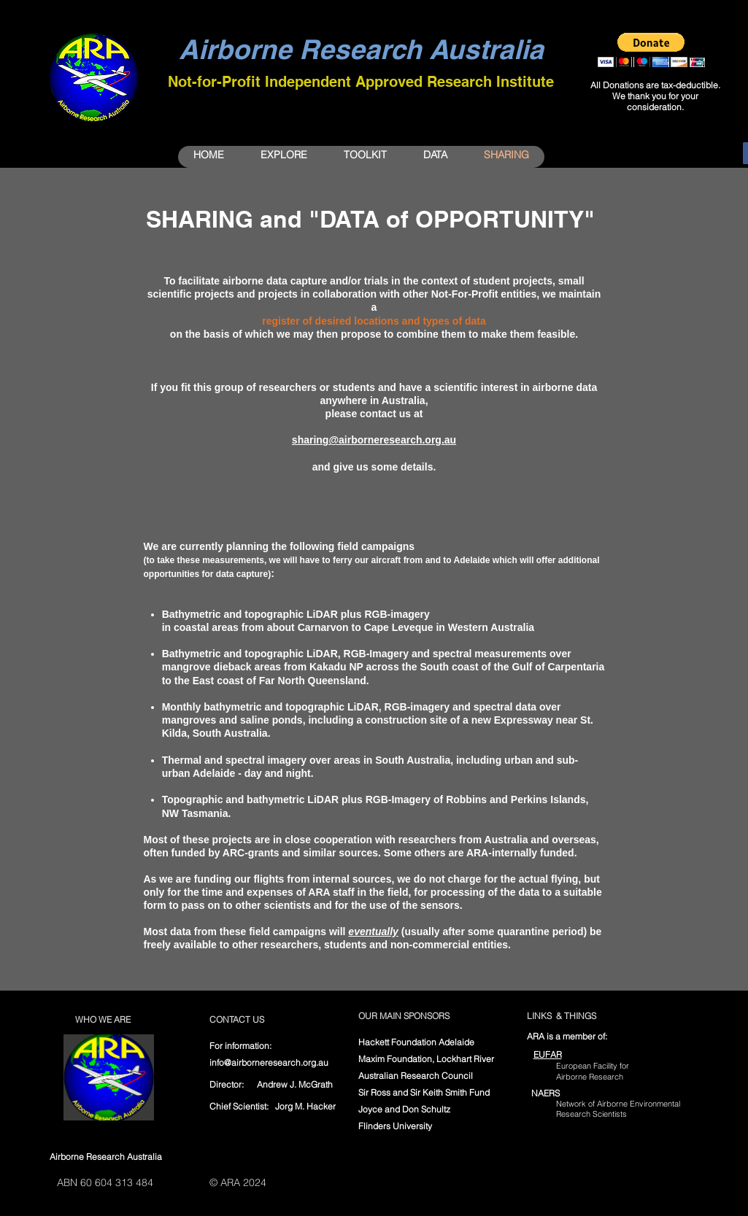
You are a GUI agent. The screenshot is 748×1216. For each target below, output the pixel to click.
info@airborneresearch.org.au (268, 1062)
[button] (651, 50)
